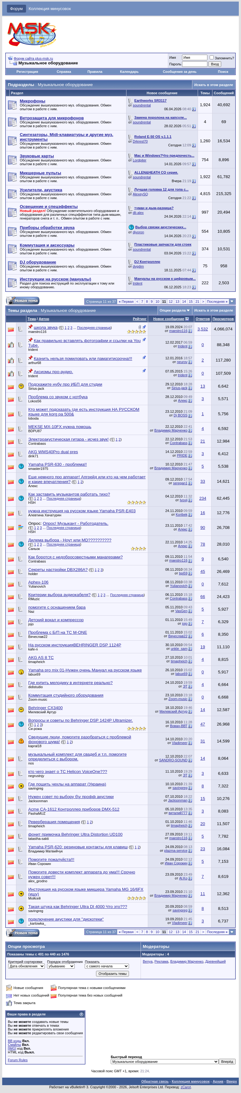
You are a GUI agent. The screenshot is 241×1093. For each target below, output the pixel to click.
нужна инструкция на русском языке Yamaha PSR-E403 (82, 510)
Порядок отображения (65, 962)
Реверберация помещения (54, 821)
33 (203, 481)
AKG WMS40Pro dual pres (53, 451)
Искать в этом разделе (213, 85)
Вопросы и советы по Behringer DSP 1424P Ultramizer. (80, 720)
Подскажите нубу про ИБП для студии (65, 384)
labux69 (34, 674)
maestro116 (37, 332)
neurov (182, 362)
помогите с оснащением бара (57, 607)
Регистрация (27, 71)
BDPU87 (35, 431)
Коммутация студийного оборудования (65, 695)
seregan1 (180, 483)
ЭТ (185, 686)
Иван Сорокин (39, 864)
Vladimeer (180, 743)
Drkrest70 (140, 141)
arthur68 (34, 363)
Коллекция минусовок (50, 8)
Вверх (232, 1081)
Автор (44, 319)
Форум (16, 8)
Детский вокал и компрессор (55, 619)
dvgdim (138, 266)
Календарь (129, 71)
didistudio (35, 687)
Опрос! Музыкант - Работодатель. (75, 523)
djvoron (138, 232)
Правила (95, 71)
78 (203, 544)
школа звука (46, 327)
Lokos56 (34, 401)
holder (33, 574)
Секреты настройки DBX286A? (58, 569)
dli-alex (138, 213)
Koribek (181, 514)
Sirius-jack (36, 388)
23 (203, 848)
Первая (126, 301)
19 (203, 646)
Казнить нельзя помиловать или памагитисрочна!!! (83, 358)
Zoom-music (37, 699)
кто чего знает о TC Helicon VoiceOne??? (67, 771)
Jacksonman (38, 801)
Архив (218, 1081)
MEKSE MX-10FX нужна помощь (59, 426)
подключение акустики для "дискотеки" (66, 919)
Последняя (217, 301)
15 (191, 301)
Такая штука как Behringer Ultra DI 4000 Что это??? (77, 906)
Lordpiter (139, 160)
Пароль (175, 64)
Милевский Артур (42, 712)
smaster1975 (38, 468)
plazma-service (175, 850)
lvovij (183, 500)
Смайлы (14, 1045)
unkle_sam (179, 648)
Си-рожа (35, 729)
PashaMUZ (37, 813)
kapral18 (34, 746)
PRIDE (182, 455)
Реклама (161, 961)
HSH (31, 502)
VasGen (181, 611)
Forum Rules (18, 1060)
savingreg (35, 788)
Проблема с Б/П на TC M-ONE (57, 632)
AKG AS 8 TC (41, 657)
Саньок (34, 549)
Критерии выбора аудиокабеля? (59, 594)
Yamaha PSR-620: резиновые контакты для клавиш (78, 847)
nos (31, 763)
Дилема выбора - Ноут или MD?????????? (69, 540)
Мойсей (34, 898)
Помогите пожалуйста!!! (51, 859)
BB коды (14, 1041)
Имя (172, 57)
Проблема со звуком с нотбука (58, 396)
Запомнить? (222, 58)
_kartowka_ (37, 923)
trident (137, 283)
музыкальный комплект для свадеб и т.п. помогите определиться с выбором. (77, 756)
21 (197, 301)
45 (203, 571)
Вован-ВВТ (179, 726)
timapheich (36, 662)
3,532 (202, 329)
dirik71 (33, 456)
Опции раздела (173, 310)
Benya (148, 961)
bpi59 (183, 573)
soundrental (142, 105)
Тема (32, 319)
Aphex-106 (38, 582)
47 (203, 724)
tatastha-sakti (38, 838)
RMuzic (34, 599)
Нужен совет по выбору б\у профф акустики (71, 796)
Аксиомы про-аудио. (53, 371)
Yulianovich (37, 586)
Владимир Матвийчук (45, 851)
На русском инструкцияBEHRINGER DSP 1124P (74, 645)
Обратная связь (155, 1081)
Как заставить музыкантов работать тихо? (69, 494)
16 (203, 512)
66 (203, 596)
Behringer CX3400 (45, 707)
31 (203, 741)
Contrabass (37, 443)
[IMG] (12, 1048)
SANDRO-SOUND (173, 760)
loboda (33, 418)
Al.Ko (183, 878)
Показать (92, 962)
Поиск (223, 71)
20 (203, 823)
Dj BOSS (180, 415)
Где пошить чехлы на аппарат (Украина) (67, 784)
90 (203, 527)
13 (177, 301)
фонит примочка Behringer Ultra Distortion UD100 (75, 834)
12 (171, 301)
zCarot (186, 1087)
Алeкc (182, 400)
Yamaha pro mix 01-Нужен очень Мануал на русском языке (85, 670)
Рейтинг (139, 319)
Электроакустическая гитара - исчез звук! (68, 439)
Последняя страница (94, 327)
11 (203, 893)
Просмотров (223, 319)
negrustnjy (36, 776)
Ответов (202, 319)
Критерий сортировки (25, 962)
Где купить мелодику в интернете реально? (70, 682)
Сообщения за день (179, 71)
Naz (31, 611)
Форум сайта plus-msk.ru (33, 58)
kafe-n (33, 649)
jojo (31, 624)
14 (184, 301)
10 (157, 301)
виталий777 (178, 813)
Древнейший (215, 961)
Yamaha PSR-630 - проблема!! (57, 464)
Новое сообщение (168, 319)
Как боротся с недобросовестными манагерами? (75, 557)
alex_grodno (37, 881)
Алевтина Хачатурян (44, 515)
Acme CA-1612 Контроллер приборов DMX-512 (73, 809)
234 (202, 498)
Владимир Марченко (171, 430)
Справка (64, 71)
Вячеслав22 (37, 637)
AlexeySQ (140, 194)
